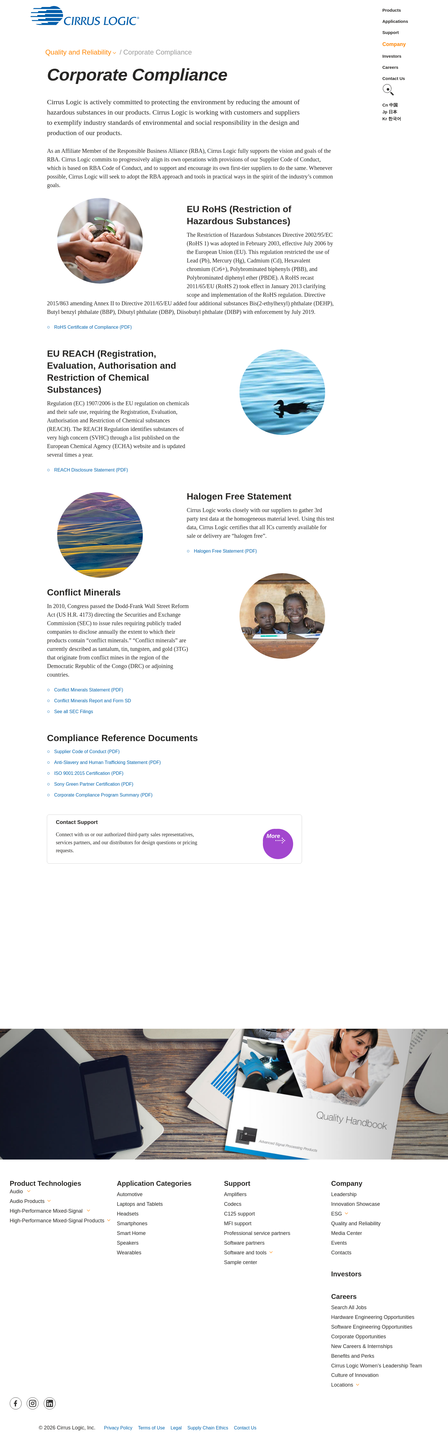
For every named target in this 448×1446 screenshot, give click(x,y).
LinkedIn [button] (49, 1403)
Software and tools (245, 1253)
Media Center (346, 1233)
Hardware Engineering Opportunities (372, 1317)
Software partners (244, 1243)
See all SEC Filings (76, 711)
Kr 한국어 (391, 118)
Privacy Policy (120, 1428)
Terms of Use (157, 1428)
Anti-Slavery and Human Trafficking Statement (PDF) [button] (114, 762)
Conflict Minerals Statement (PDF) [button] (93, 690)
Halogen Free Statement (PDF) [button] (229, 551)
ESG (336, 1214)
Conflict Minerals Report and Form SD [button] (97, 700)
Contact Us (393, 78)
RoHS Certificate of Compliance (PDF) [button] (98, 327)
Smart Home (131, 1233)
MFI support (237, 1223)
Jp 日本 (389, 111)
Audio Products (27, 1201)
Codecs (232, 1204)
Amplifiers (235, 1194)
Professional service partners (257, 1233)
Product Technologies (45, 1183)
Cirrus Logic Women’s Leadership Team (376, 1366)
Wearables (129, 1253)
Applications (395, 21)
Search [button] (388, 89)
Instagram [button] (33, 1403)
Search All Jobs (349, 1307)
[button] (278, 844)
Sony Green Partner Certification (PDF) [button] (98, 784)
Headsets (128, 1214)
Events (339, 1243)
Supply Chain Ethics (219, 1428)
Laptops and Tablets (140, 1204)
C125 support (239, 1214)
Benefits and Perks (352, 1356)
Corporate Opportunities (358, 1336)
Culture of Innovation (355, 1375)
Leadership (344, 1194)
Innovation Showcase (355, 1204)
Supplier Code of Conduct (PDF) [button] (91, 751)
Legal (184, 1428)
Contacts (341, 1253)
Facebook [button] (16, 1403)
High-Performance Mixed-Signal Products (57, 1221)
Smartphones (132, 1223)
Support (390, 32)
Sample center (240, 1262)
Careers (390, 67)
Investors (391, 56)
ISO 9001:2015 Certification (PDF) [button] (93, 773)
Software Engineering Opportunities (371, 1327)
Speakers (128, 1243)
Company (394, 44)
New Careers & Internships (362, 1346)
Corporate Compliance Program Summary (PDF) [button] (109, 795)
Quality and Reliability (356, 1223)
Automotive (130, 1194)
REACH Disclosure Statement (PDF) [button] (95, 470)
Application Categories (154, 1183)
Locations (342, 1385)
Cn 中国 (390, 105)
